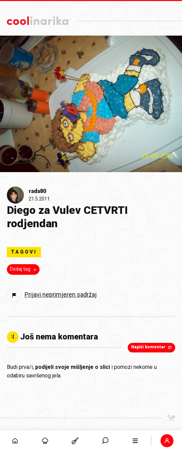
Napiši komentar (152, 347)
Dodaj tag (24, 269)
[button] (167, 440)
